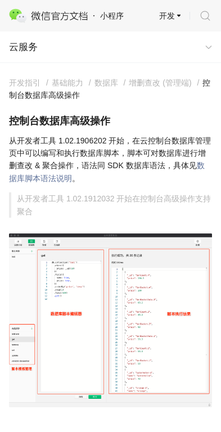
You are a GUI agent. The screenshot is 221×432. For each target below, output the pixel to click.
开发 (167, 15)
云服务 (23, 47)
